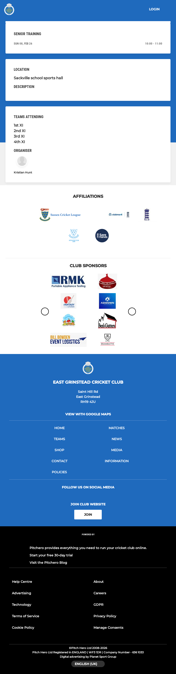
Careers (100, 593)
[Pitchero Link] (88, 540)
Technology (21, 605)
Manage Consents (108, 628)
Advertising (21, 593)
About (99, 582)
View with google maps (88, 414)
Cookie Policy (23, 628)
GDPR (98, 605)
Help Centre (22, 582)
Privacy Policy (105, 616)
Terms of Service (25, 616)
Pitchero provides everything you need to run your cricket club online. (88, 548)
